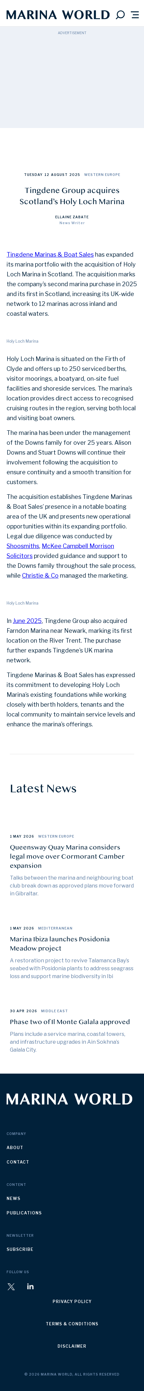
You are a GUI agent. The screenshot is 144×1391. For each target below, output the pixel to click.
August (59, 175)
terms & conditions (72, 1323)
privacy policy (72, 1301)
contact (18, 1162)
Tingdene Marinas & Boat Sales (50, 254)
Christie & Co (40, 575)
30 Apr (17, 1011)
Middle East (54, 1011)
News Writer (72, 223)
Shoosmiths (23, 546)
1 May (16, 836)
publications (24, 1212)
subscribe (20, 1249)
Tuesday (33, 175)
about (15, 1147)
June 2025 (27, 620)
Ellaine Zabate (72, 217)
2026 (28, 836)
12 (46, 175)
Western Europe (102, 175)
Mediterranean (55, 928)
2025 (74, 175)
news (13, 1198)
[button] (135, 15)
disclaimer (72, 1346)
